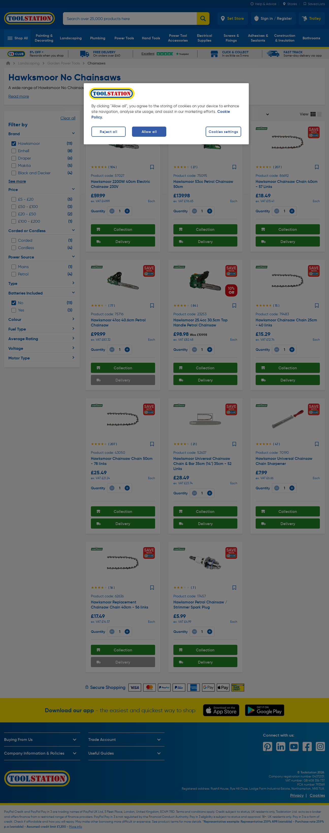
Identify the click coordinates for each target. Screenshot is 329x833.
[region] (166, 113)
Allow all (149, 131)
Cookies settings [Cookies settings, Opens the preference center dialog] (223, 131)
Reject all (108, 131)
